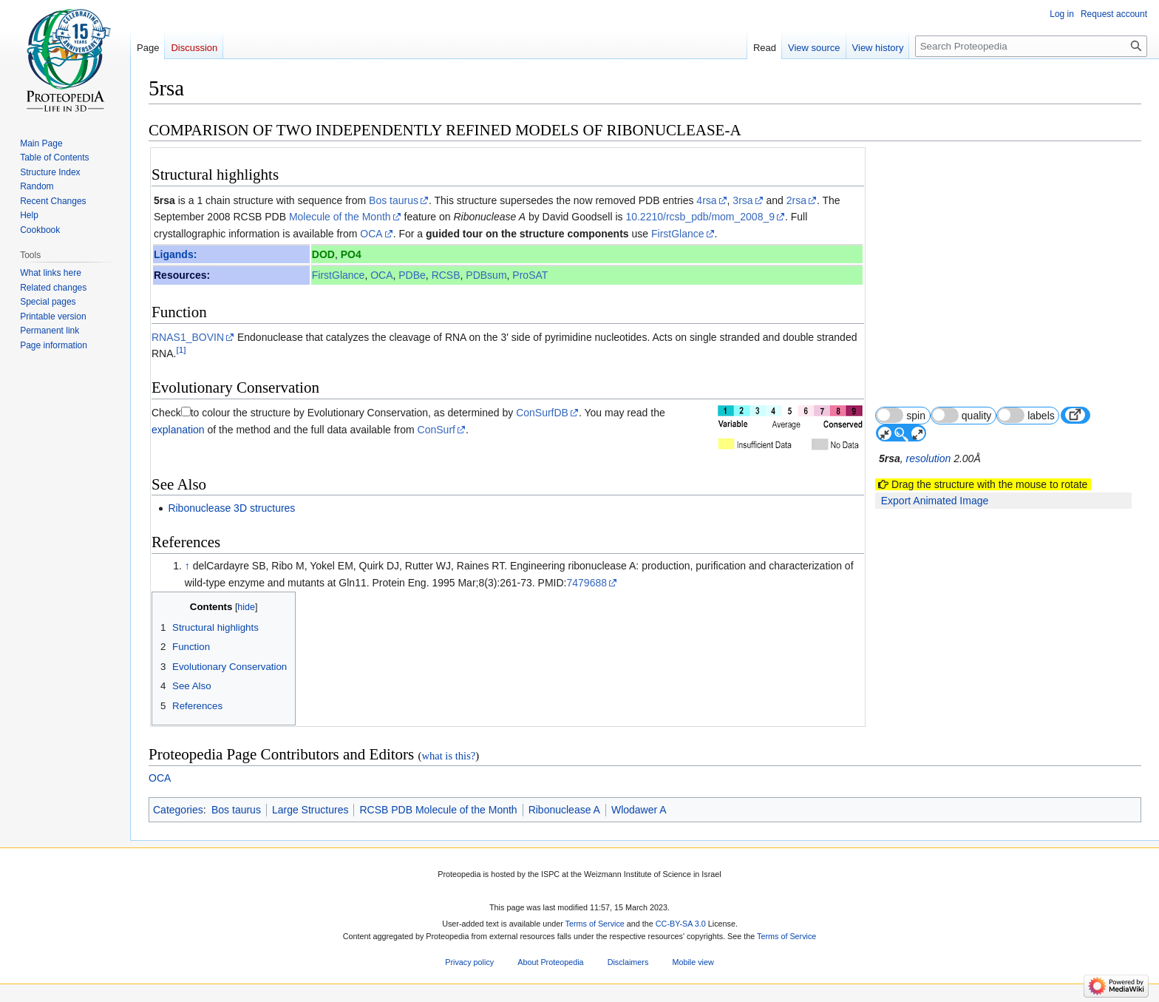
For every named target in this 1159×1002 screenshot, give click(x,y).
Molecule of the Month (340, 217)
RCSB (446, 275)
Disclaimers (628, 962)
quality (961, 415)
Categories (178, 810)
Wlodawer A (639, 810)
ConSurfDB (542, 413)
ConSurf (436, 430)
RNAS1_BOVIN (188, 337)
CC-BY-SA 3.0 (681, 923)
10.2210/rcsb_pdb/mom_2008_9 (700, 217)
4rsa (706, 200)
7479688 (587, 583)
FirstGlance (677, 234)
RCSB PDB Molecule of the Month (438, 810)
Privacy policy (469, 962)
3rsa (742, 200)
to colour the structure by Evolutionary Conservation (309, 413)
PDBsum (486, 275)
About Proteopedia (550, 962)
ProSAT (530, 275)
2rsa (796, 200)
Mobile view (692, 962)
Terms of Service (595, 923)
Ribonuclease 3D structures (231, 508)
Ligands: (175, 254)
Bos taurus (393, 200)
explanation (178, 430)
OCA (371, 234)
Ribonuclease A (564, 810)
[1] (181, 349)
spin (900, 415)
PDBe (412, 275)
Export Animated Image (935, 501)
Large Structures (310, 810)
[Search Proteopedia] (1031, 46)
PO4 (351, 254)
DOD (323, 254)
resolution (928, 458)
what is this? (448, 756)
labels (1026, 415)
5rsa (164, 200)
